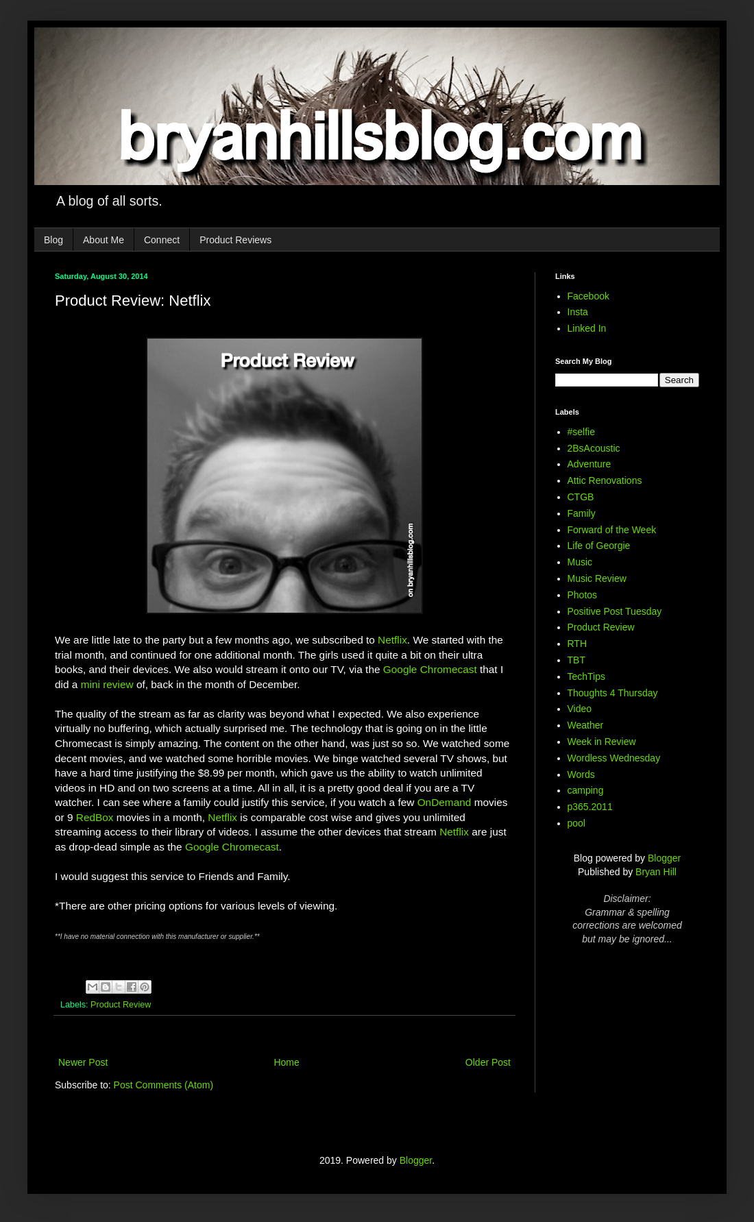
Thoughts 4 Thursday (613, 692)
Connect (162, 239)
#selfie (581, 431)
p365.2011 (590, 806)
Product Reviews (235, 239)
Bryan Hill (656, 871)
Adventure (589, 464)
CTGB (581, 496)
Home (286, 1062)
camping (586, 790)
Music (580, 562)
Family (582, 513)
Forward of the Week (612, 529)
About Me (103, 239)
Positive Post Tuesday (615, 611)
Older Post (488, 1062)
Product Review (120, 1005)
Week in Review (602, 741)
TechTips (587, 676)
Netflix (392, 640)
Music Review (597, 578)
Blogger (664, 858)
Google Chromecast (430, 669)
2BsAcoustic (594, 448)
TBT (576, 660)
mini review (107, 684)
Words (581, 774)
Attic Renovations (605, 480)
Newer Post (83, 1062)
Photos (583, 594)
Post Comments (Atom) (163, 1084)
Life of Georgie (599, 545)
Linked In (587, 328)
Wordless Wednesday (614, 758)
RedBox (95, 817)
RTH (577, 643)
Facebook (588, 296)
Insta (578, 311)
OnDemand (444, 802)
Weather (586, 725)
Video (580, 708)
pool (576, 823)
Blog (53, 239)
